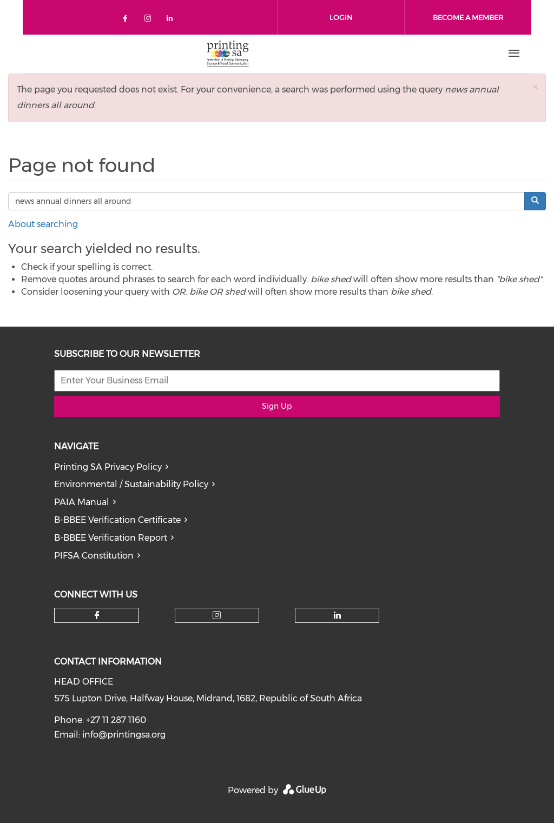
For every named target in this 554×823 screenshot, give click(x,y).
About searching (43, 224)
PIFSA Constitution (94, 555)
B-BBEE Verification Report (110, 538)
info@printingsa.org (124, 734)
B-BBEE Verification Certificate (117, 520)
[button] (535, 86)
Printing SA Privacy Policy (108, 467)
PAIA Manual (81, 502)
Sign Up (277, 406)
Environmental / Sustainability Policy (131, 484)
